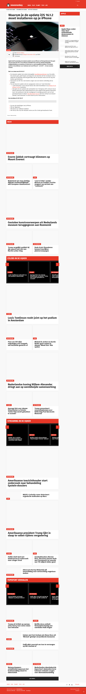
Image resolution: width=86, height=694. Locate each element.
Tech (42, 5)
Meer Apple (73, 66)
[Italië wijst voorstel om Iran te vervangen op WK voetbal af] (13, 645)
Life (46, 5)
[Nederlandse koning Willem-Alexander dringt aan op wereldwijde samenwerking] (32, 367)
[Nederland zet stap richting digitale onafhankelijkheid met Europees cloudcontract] (19, 171)
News (29, 5)
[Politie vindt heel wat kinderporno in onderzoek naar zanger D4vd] (19, 547)
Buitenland (10, 153)
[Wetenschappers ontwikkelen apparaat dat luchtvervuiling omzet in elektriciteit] (19, 658)
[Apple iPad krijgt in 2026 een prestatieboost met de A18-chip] (62, 51)
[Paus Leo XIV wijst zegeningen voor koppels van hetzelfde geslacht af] (19, 332)
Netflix (32, 435)
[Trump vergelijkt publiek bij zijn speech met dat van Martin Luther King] (19, 238)
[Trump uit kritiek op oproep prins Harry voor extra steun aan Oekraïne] (19, 614)
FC (9, 54)
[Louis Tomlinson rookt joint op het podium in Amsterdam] (32, 300)
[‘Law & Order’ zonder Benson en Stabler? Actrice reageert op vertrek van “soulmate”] (46, 171)
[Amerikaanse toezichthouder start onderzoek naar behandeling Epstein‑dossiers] (32, 463)
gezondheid (37, 244)
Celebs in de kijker (10, 9)
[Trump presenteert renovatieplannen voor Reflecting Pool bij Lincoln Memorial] (46, 399)
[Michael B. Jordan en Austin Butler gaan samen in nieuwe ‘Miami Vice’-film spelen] (46, 332)
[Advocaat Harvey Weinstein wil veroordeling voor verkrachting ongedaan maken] (13, 571)
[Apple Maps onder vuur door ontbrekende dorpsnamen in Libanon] (70, 21)
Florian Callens (20, 52)
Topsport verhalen (32, 9)
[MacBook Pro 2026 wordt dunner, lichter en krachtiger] (62, 56)
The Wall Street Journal (33, 94)
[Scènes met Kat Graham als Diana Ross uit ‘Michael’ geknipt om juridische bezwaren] (13, 636)
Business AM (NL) (11, 690)
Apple (8, 50)
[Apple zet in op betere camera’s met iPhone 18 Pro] (62, 61)
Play (33, 5)
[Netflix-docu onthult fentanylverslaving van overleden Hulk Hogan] (46, 614)
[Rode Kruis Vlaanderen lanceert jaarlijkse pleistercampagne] (46, 238)
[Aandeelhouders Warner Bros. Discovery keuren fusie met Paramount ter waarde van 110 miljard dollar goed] (46, 547)
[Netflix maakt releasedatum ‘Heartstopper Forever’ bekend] (39, 430)
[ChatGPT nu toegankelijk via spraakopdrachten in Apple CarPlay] (62, 41)
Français (78, 1)
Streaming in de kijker (21, 9)
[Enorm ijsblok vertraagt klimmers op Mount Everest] (32, 139)
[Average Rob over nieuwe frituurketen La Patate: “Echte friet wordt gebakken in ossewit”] (19, 399)
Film (35, 338)
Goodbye (28, 690)
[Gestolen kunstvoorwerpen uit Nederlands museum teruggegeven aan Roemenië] (32, 205)
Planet (38, 5)
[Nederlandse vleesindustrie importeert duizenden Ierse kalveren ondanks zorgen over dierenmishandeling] (46, 658)
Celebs (9, 314)
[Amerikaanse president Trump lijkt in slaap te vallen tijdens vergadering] (32, 515)
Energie (9, 664)
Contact (77, 690)
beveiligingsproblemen (41, 74)
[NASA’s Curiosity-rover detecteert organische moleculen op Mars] (13, 495)
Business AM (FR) (21, 690)
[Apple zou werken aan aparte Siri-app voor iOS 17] (62, 46)
